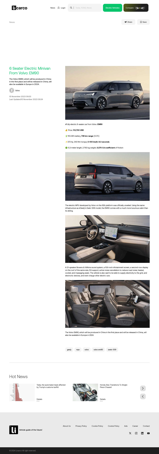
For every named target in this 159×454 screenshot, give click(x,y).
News (52, 8)
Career (135, 426)
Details (39, 399)
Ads (125, 426)
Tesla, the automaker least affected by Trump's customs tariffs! (51, 386)
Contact (146, 426)
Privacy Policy (81, 426)
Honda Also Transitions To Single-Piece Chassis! (114, 386)
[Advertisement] (79, 47)
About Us (67, 426)
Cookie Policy (97, 426)
